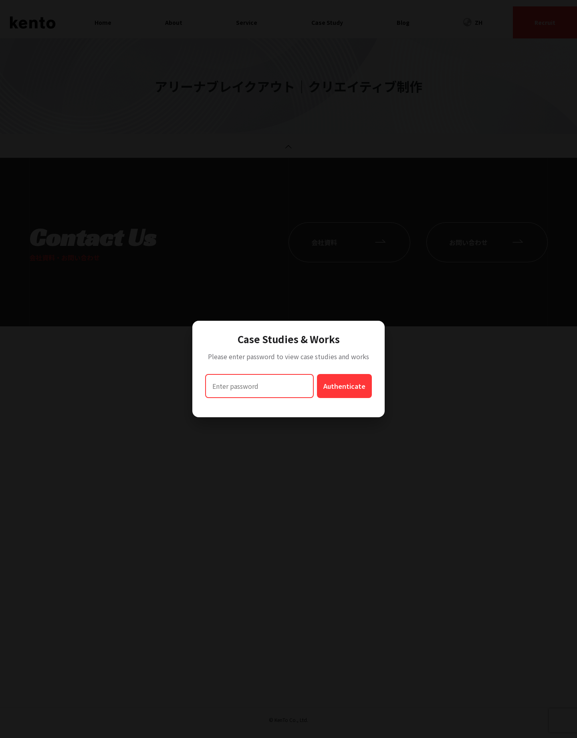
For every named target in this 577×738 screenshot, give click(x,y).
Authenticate (344, 386)
